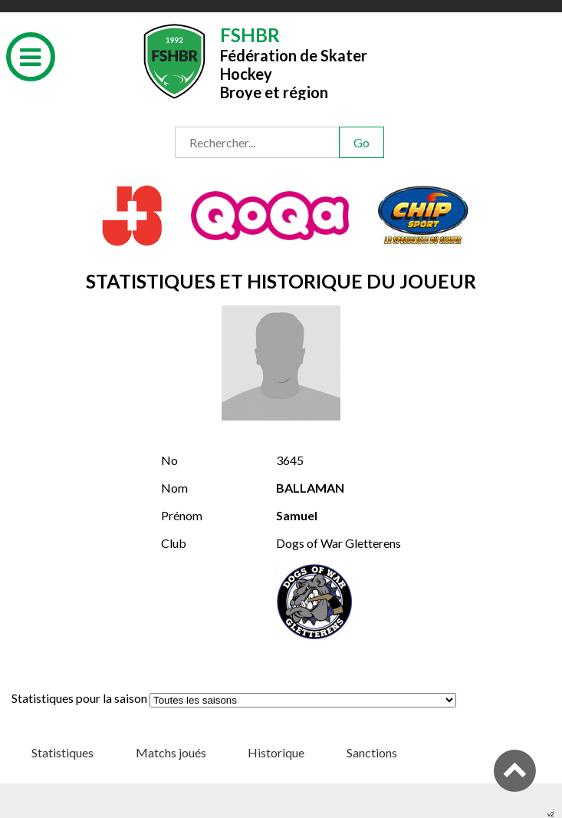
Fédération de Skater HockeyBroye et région (293, 62)
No (169, 460)
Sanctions (372, 752)
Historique (276, 752)
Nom (174, 487)
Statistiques (62, 752)
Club (173, 543)
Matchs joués (171, 752)
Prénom (181, 515)
